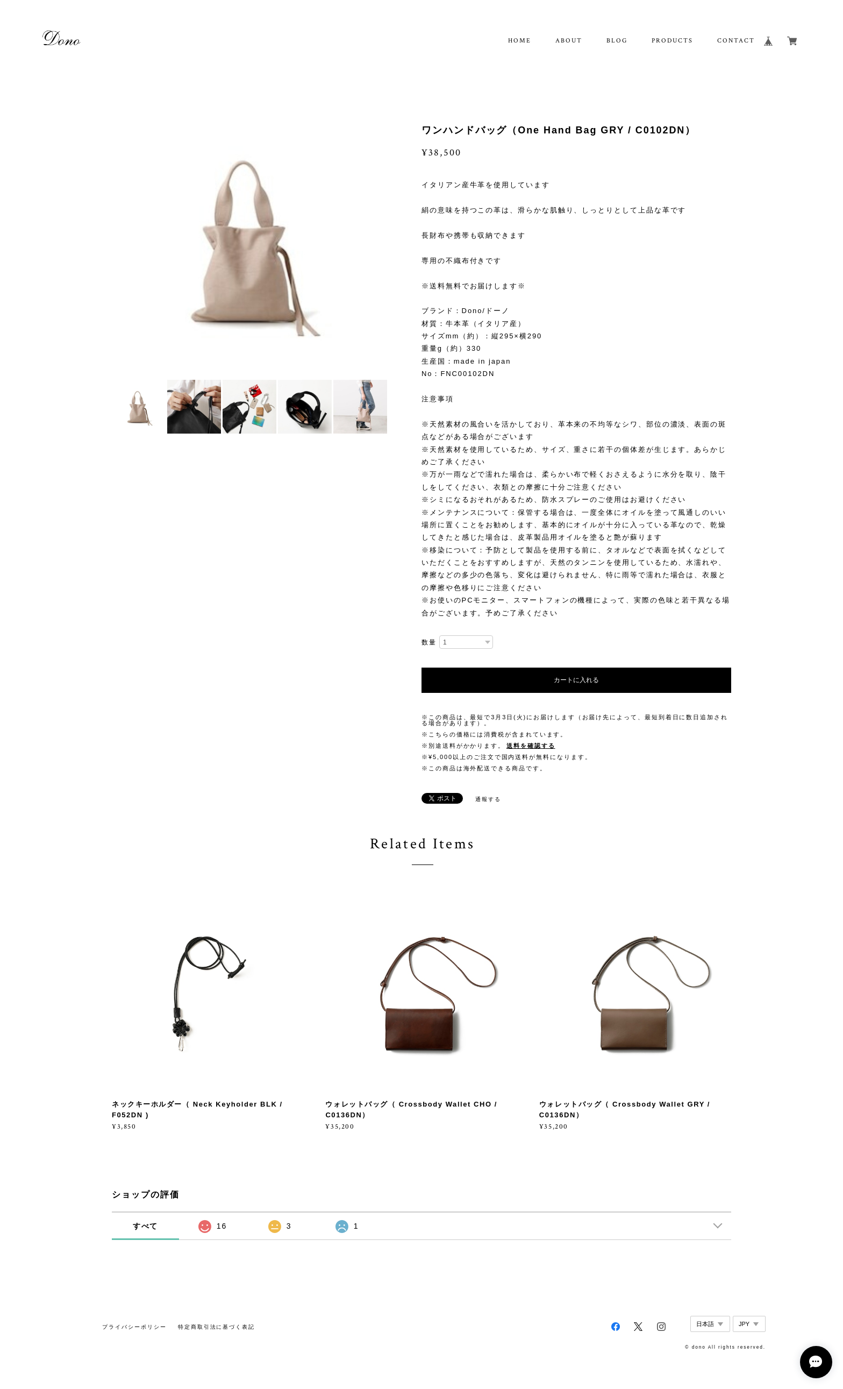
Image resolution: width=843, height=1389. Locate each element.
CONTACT (735, 41)
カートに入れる (576, 680)
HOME (519, 41)
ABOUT (568, 41)
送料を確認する (530, 745)
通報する (488, 799)
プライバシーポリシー (134, 1327)
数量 (429, 642)
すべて (146, 1226)
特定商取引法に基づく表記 (216, 1327)
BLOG (616, 41)
